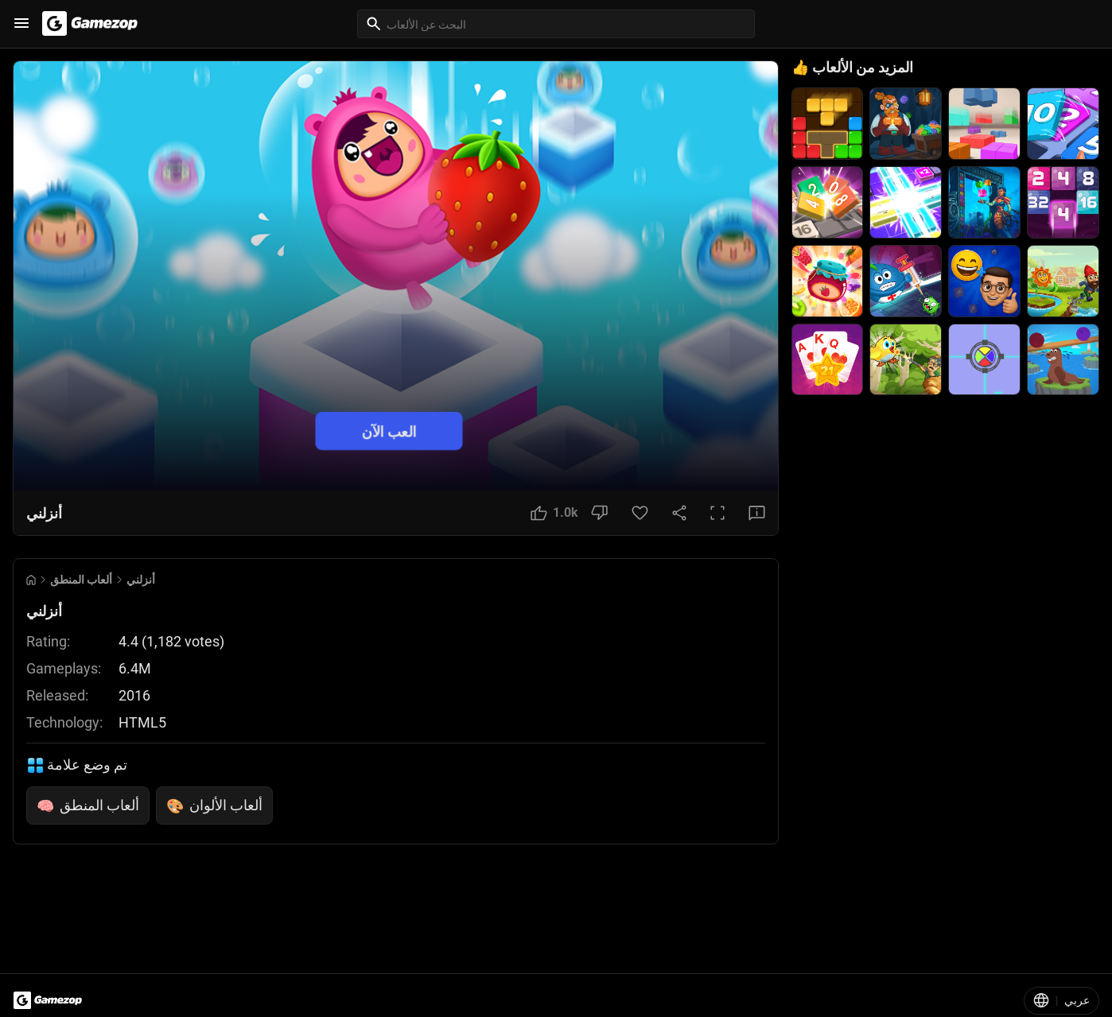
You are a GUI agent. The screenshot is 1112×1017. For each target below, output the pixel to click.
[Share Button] (679, 513)
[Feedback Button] (757, 513)
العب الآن (389, 431)
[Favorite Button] (640, 513)
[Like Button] (554, 512)
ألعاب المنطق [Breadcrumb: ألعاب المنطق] (81, 579)
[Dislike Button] (599, 513)
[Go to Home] (31, 580)
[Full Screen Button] (717, 513)
